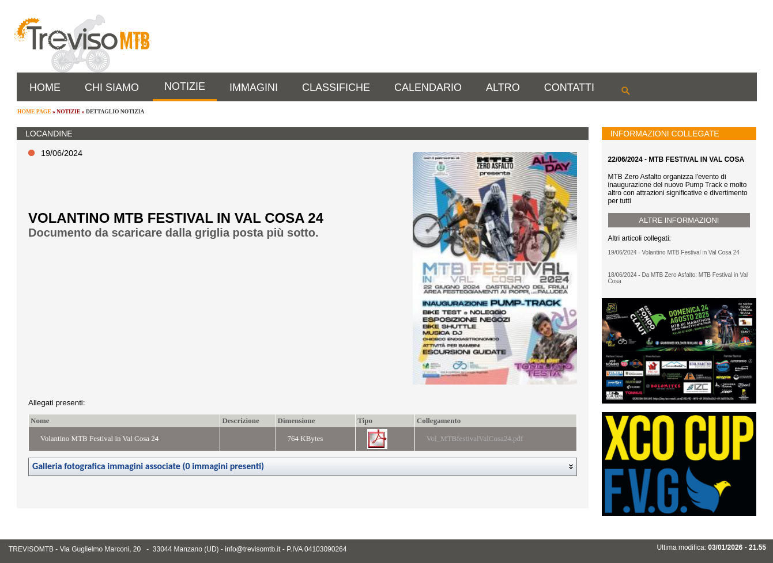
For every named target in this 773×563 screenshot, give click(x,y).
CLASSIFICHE (336, 87)
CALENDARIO (428, 87)
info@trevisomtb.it (252, 549)
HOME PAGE (34, 111)
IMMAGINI (253, 87)
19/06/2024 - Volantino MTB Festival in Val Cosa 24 (674, 252)
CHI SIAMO (112, 87)
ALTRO (503, 87)
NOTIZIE (184, 86)
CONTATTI (569, 87)
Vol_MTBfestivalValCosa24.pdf (475, 438)
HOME (45, 87)
